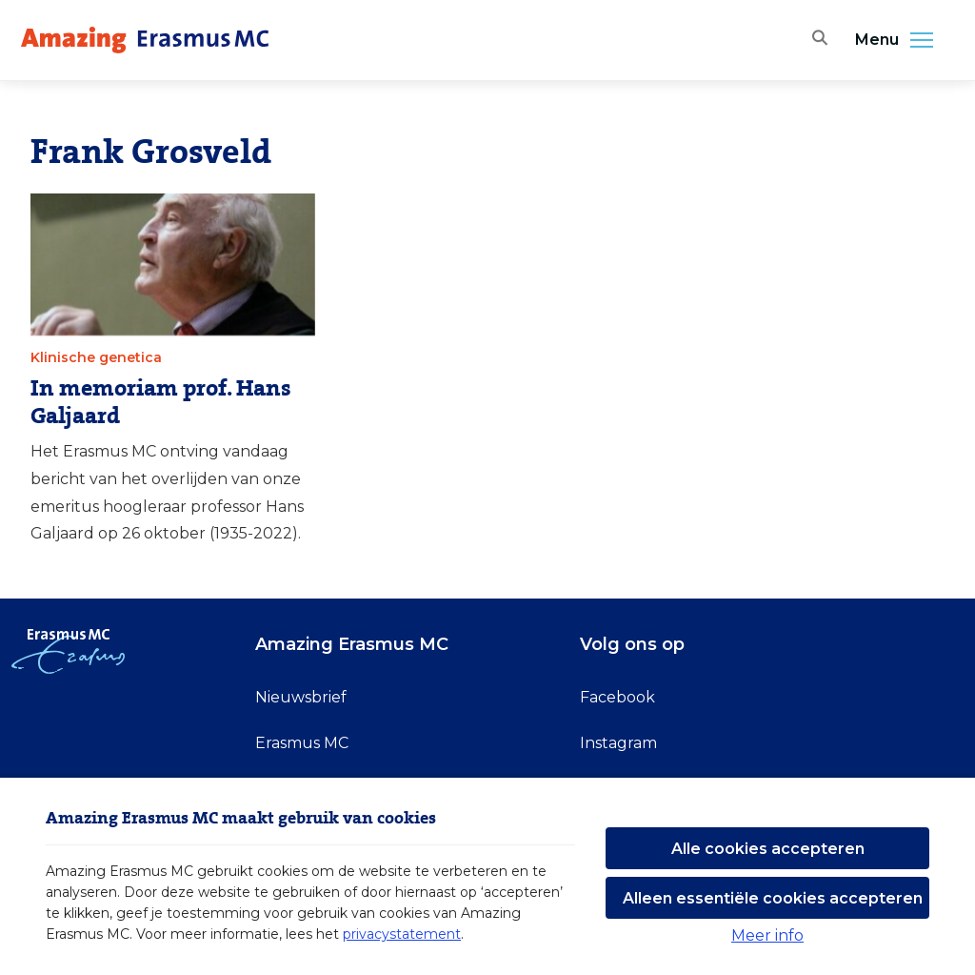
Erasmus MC (301, 743)
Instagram (618, 743)
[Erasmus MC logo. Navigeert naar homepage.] (145, 40)
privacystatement (402, 934)
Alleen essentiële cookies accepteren (773, 898)
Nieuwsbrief (301, 697)
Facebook (617, 697)
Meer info (767, 935)
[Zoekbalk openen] (816, 40)
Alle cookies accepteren (768, 849)
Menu (900, 40)
